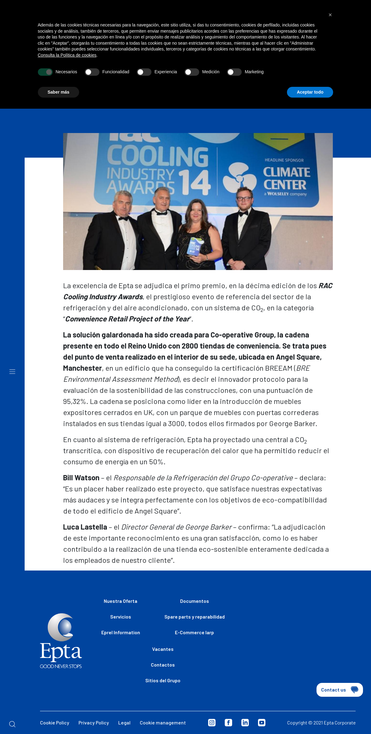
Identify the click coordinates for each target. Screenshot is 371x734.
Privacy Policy (94, 722)
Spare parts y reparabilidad (194, 616)
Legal (124, 722)
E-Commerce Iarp (194, 632)
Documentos (194, 601)
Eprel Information (120, 632)
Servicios (120, 616)
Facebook (228, 722)
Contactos (163, 664)
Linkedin (245, 722)
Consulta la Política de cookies (67, 44)
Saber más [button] (59, 81)
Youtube (261, 722)
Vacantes (163, 649)
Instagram (212, 722)
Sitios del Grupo (162, 680)
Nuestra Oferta (120, 601)
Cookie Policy (54, 722)
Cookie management (163, 722)
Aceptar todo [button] (310, 81)
